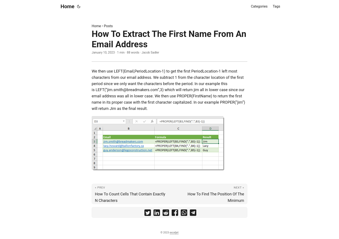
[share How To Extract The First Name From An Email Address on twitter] (147, 213)
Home (67, 6)
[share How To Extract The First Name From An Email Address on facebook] (175, 213)
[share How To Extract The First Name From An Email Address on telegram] (193, 213)
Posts (108, 26)
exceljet (174, 232)
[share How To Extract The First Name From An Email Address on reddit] (166, 213)
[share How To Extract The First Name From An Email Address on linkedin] (157, 213)
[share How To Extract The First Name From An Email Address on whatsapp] (184, 213)
